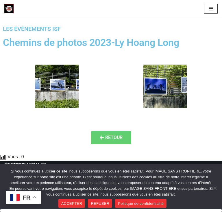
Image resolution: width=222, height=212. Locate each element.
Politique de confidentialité (141, 203)
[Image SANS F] (10, 8)
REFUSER (100, 203)
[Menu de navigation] (211, 9)
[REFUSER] (215, 188)
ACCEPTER (71, 203)
